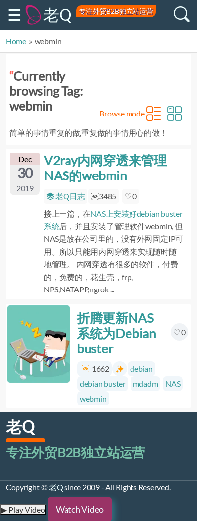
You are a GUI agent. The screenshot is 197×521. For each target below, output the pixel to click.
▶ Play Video (23, 509)
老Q (57, 14)
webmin (93, 398)
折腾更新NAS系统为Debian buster (116, 333)
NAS (172, 383)
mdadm (145, 383)
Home (16, 41)
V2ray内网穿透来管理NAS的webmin (105, 167)
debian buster (103, 383)
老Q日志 (65, 196)
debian (141, 368)
